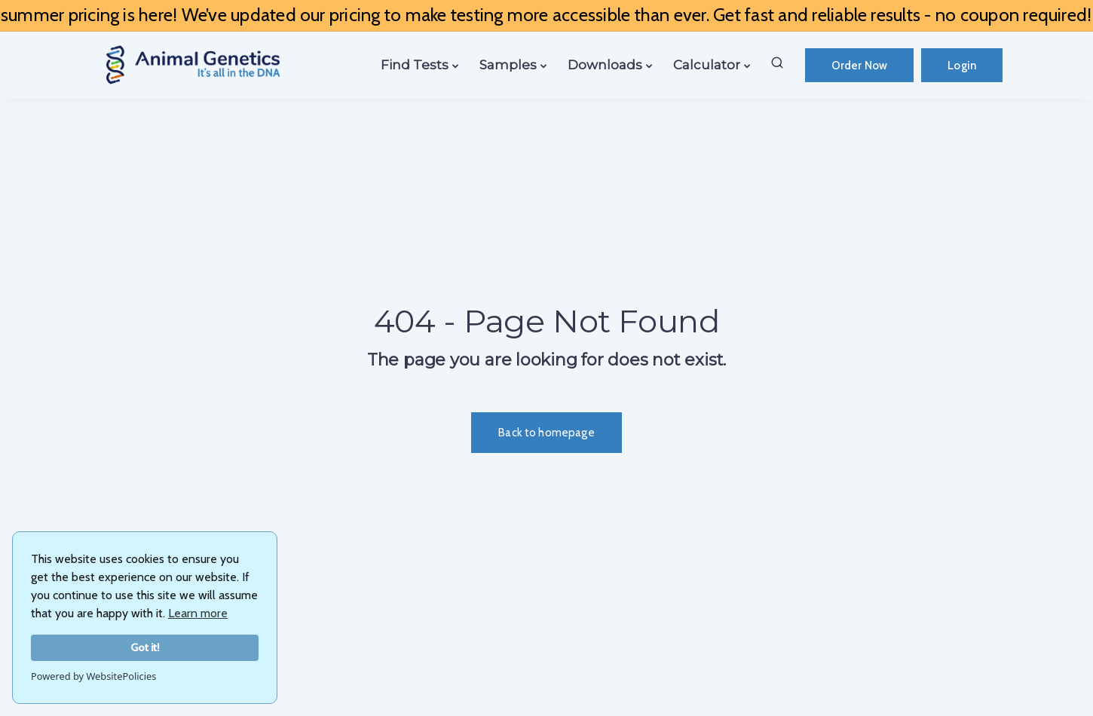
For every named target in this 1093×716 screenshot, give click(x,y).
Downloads (605, 64)
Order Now (859, 65)
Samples (508, 64)
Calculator (706, 64)
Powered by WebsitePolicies (93, 676)
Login (962, 65)
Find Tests (415, 64)
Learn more (198, 613)
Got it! (145, 647)
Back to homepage (546, 432)
